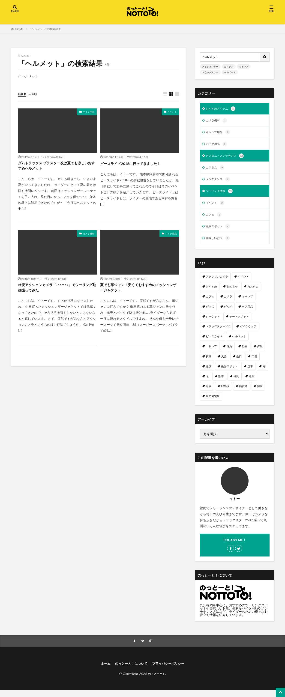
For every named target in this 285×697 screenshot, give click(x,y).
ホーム (101, 669)
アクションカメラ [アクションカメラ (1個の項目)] (217, 282)
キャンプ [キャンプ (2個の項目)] (247, 302)
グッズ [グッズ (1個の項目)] (210, 312)
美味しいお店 (219, 243)
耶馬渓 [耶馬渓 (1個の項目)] (225, 391)
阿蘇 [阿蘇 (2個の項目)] (260, 391)
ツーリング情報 (221, 194)
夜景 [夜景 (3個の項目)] (208, 362)
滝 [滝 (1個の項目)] (207, 381)
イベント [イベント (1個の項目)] (243, 282)
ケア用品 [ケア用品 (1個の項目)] (247, 312)
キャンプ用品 (219, 133)
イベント (172, 112)
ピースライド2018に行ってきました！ (136, 163)
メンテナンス (219, 182)
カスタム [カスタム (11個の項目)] (252, 292)
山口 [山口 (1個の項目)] (239, 362)
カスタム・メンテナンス (227, 158)
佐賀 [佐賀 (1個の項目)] (229, 351)
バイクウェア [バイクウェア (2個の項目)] (248, 332)
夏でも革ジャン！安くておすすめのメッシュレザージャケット (137, 290)
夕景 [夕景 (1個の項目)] (260, 351)
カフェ (214, 219)
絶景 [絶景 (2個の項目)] (208, 391)
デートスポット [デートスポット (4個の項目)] (239, 322)
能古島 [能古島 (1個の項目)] (243, 391)
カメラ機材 (88, 235)
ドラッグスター (210, 72)
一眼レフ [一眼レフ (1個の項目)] (211, 351)
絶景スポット (219, 231)
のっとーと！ (157, 680)
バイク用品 (88, 112)
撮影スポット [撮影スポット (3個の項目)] (229, 372)
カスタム (228, 66)
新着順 (23, 94)
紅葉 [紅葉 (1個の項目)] (251, 381)
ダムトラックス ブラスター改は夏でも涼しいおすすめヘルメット (55, 166)
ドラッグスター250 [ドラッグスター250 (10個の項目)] (218, 332)
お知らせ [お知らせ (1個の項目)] (232, 292)
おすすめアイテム (222, 109)
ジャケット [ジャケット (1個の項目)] (213, 322)
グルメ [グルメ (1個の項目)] (228, 312)
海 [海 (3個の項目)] (264, 372)
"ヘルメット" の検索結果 (45, 29)
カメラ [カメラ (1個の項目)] (228, 302)
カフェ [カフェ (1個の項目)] (210, 302)
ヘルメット (230, 72)
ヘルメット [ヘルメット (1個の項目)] (239, 342)
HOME (19, 29)
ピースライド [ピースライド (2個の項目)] (214, 342)
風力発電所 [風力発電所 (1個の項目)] (213, 401)
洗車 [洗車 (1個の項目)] (250, 372)
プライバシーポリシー (171, 669)
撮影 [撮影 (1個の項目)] (208, 372)
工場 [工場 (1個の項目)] (254, 362)
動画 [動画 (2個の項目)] (244, 351)
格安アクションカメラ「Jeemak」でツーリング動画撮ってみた (56, 290)
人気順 (35, 94)
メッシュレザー (210, 66)
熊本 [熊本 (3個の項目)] (221, 381)
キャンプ (243, 66)
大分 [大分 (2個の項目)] (224, 362)
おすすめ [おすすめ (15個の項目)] (211, 292)
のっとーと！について (129, 669)
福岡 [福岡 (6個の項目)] (236, 381)
